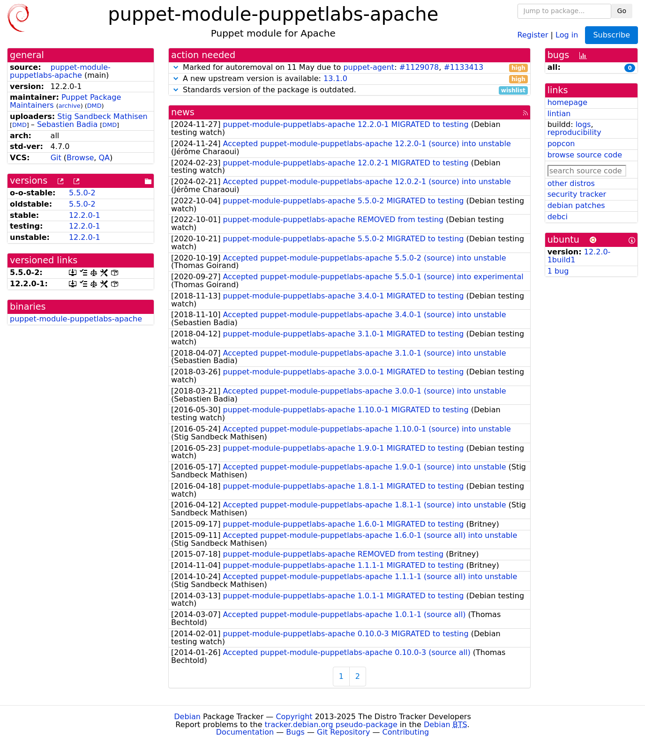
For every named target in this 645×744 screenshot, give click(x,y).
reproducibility (574, 132)
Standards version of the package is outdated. (349, 90)
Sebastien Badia (67, 124)
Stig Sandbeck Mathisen (102, 116)
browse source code (585, 154)
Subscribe (611, 34)
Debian (187, 716)
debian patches (576, 205)
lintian (559, 113)
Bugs (295, 732)
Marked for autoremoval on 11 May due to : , (349, 68)
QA (104, 157)
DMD (94, 105)
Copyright (294, 716)
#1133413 (463, 67)
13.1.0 (335, 78)
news (183, 112)
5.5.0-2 (82, 192)
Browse (80, 157)
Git (56, 157)
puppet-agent (368, 67)
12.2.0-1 (84, 215)
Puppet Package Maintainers (65, 101)
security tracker (577, 194)
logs (583, 124)
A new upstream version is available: (349, 79)
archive (70, 105)
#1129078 (419, 67)
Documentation (245, 732)
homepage (567, 102)
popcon (561, 143)
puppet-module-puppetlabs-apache (60, 71)
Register (533, 34)
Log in (566, 34)
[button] (175, 67)
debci (558, 216)
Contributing (405, 732)
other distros (571, 183)
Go (621, 11)
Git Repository (343, 732)
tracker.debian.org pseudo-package (331, 724)
